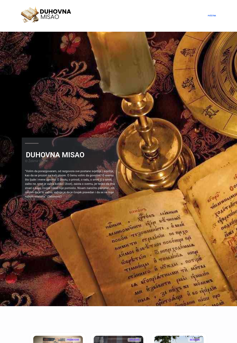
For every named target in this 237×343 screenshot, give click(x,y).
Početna (212, 16)
